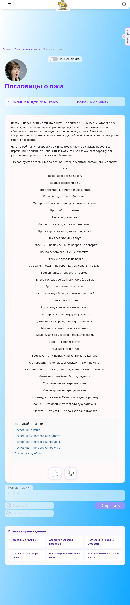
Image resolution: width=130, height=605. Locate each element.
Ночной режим (69, 59)
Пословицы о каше (27, 430)
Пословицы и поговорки (28, 49)
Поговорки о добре (28, 453)
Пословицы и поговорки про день (38, 442)
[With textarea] (65, 495)
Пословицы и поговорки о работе (37, 436)
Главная (7, 49)
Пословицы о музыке (23, 539)
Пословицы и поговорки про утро (37, 447)
